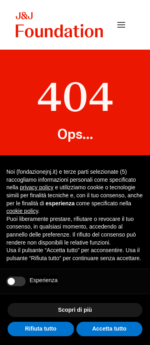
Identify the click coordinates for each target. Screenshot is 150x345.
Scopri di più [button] (75, 310)
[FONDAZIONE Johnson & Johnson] (59, 25)
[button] (121, 25)
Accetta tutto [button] (109, 328)
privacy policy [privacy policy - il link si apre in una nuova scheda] (36, 187)
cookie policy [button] (22, 211)
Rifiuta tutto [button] (40, 328)
